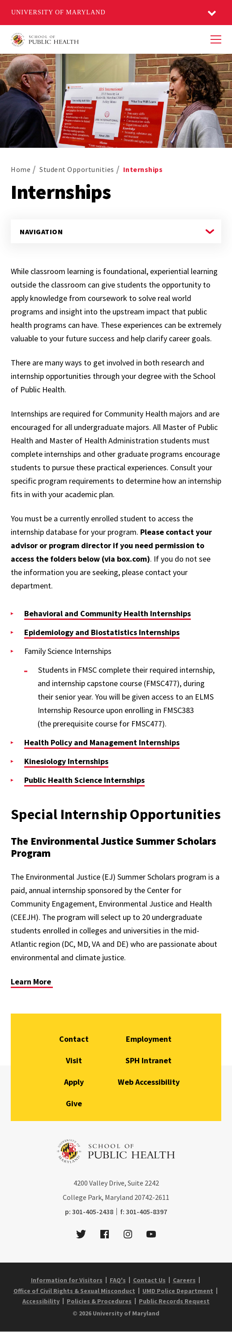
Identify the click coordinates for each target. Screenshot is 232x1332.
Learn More (32, 981)
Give (74, 1103)
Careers (184, 1280)
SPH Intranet (148, 1060)
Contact (74, 1039)
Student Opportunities (76, 169)
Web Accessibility (149, 1082)
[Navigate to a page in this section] (116, 231)
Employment (149, 1039)
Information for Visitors (67, 1280)
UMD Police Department (177, 1291)
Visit (74, 1060)
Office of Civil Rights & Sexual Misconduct (74, 1291)
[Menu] (216, 39)
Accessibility (41, 1301)
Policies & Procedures (99, 1301)
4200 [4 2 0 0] (80, 1182)
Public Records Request (174, 1301)
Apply (74, 1082)
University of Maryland (58, 12)
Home (20, 169)
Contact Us (149, 1280)
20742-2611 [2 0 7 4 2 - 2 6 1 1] (151, 1197)
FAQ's (118, 1280)
